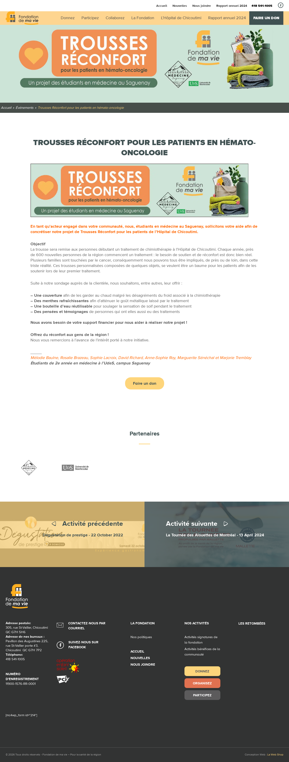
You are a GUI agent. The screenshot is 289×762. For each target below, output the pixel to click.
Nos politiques (141, 637)
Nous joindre (201, 5)
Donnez (202, 671)
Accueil (161, 5)
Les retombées (251, 623)
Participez (202, 695)
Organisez (202, 683)
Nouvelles (179, 5)
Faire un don (266, 18)
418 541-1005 (262, 5)
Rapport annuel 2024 (231, 5)
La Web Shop (275, 754)
